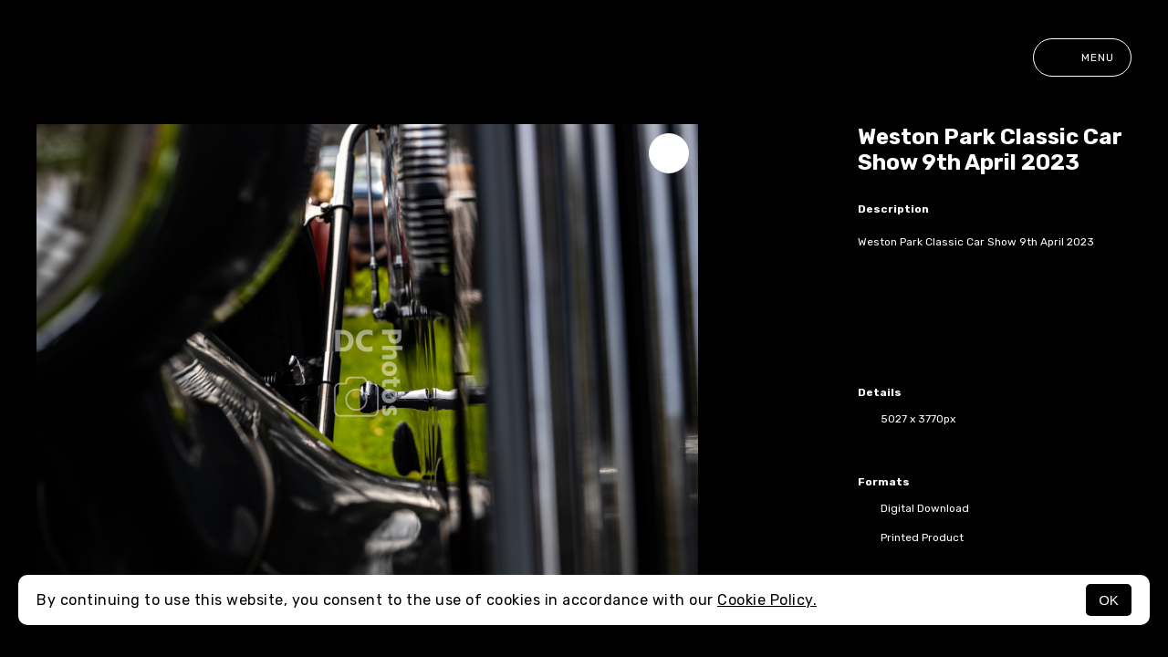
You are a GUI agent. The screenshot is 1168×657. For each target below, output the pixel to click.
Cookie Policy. (767, 600)
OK (1109, 600)
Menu (1082, 57)
